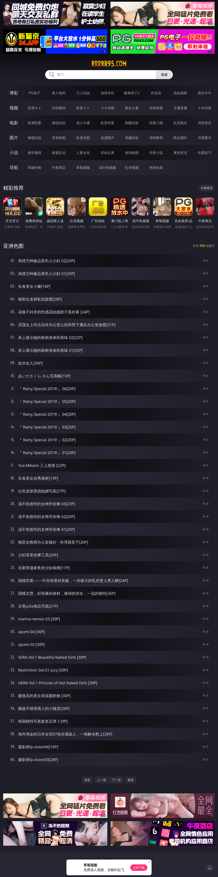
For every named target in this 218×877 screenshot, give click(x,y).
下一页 (116, 780)
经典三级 (156, 122)
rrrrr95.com (108, 63)
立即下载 (139, 867)
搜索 (164, 74)
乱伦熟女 (180, 122)
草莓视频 (83, 167)
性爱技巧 (204, 152)
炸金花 (156, 93)
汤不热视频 (107, 167)
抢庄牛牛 (204, 93)
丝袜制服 (156, 108)
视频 (14, 108)
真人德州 (59, 93)
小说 (14, 152)
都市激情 (34, 152)
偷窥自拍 (34, 137)
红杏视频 (132, 167)
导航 (14, 167)
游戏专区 (107, 93)
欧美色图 (83, 137)
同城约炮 (34, 167)
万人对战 (83, 93)
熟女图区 (180, 137)
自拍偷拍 (59, 108)
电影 (14, 123)
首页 (87, 780)
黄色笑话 (180, 152)
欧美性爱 (107, 122)
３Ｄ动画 (107, 108)
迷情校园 (132, 152)
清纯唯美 (156, 137)
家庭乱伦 (59, 152)
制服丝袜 (132, 122)
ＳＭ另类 (204, 108)
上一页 (101, 780)
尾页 (131, 780)
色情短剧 (156, 167)
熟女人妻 (132, 108)
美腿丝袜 (132, 137)
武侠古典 (107, 152)
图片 (14, 137)
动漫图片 (107, 137)
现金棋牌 (180, 93)
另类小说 (156, 152)
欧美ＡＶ (83, 108)
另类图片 (204, 137)
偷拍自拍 (59, 122)
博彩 (14, 93)
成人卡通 (83, 122)
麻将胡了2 (131, 93)
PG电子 (34, 93)
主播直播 (180, 108)
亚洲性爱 (34, 122)
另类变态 (204, 122)
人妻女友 (83, 152)
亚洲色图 (59, 137)
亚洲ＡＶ (34, 108)
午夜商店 (59, 167)
